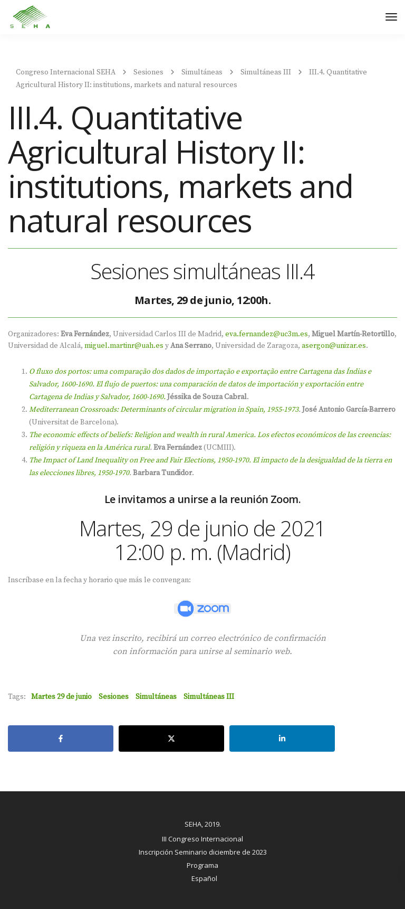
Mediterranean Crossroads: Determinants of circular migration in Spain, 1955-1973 (163, 409)
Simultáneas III (209, 697)
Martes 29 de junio (61, 697)
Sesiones (114, 697)
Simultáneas (156, 697)
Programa (202, 865)
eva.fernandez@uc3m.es (266, 334)
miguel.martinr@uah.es (123, 346)
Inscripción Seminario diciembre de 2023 (203, 852)
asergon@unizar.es (334, 346)
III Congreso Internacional (202, 839)
